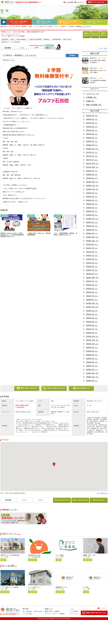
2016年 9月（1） (92, 145)
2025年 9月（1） (92, 369)
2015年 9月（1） (92, 134)
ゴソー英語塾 (60, 555)
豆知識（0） (90, 101)
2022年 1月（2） (92, 255)
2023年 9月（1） (92, 300)
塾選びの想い (49, 611)
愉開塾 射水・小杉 (89, 555)
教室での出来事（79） (94, 105)
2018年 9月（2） (92, 178)
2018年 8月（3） (92, 174)
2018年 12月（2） (92, 189)
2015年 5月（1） (92, 123)
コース (17, 51)
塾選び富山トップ (5, 26)
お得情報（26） (91, 97)
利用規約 (62, 613)
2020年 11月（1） (92, 241)
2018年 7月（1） (92, 171)
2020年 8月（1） (92, 233)
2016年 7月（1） (92, 141)
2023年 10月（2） (92, 303)
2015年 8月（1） (92, 130)
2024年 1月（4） (92, 311)
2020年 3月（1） (92, 222)
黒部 (30, 26)
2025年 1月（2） (92, 347)
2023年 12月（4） (92, 307)
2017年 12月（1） (92, 167)
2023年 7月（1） (92, 296)
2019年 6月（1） (92, 204)
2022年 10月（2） (92, 277)
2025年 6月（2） (92, 362)
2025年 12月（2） (92, 377)
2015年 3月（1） (92, 116)
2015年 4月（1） (92, 119)
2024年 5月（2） (92, 322)
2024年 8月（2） (92, 333)
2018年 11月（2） (92, 185)
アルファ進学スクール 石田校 (43, 26)
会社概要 (56, 611)
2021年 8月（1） (92, 252)
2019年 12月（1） (92, 219)
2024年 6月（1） (92, 325)
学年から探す (38, 611)
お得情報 (63, 26)
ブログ (56, 26)
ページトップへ (104, 608)
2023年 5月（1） (92, 288)
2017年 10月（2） (92, 163)
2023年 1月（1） (92, 281)
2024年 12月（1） (92, 344)
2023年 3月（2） (92, 285)
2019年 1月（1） (92, 193)
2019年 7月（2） (92, 208)
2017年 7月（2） (92, 160)
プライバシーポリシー (51, 613)
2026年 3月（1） (92, 380)
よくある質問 (69, 2)
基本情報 (4, 51)
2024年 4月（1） (92, 318)
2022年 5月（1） (92, 266)
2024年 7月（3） (92, 329)
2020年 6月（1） (92, 230)
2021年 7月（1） (92, 248)
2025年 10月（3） (92, 373)
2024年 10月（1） (92, 336)
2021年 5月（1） (92, 244)
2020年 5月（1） (92, 226)
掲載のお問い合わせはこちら (92, 616)
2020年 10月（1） (92, 237)
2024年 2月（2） (92, 314)
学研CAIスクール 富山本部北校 (9, 555)
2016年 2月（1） (92, 138)
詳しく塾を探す (27, 611)
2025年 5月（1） (92, 358)
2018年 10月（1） (92, 182)
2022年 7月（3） (92, 270)
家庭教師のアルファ (62, 587)
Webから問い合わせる (80, 500)
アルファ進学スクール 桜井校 (9, 587)
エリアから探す (27, 613)
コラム (72, 609)
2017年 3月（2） (92, 156)
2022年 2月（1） (92, 259)
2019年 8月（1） (92, 211)
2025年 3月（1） (92, 351)
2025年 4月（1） (92, 355)
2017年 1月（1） (92, 152)
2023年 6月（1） (92, 292)
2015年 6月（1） (92, 127)
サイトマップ (80, 2)
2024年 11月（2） (92, 340)
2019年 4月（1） (92, 200)
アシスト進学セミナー (34, 587)
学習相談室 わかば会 (34, 555)
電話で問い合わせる (62, 500)
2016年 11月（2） (92, 149)
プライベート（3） (93, 94)
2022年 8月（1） (92, 274)
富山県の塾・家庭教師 (20, 26)
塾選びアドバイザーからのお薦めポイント (52, 52)
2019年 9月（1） (92, 215)
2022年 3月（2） (92, 263)
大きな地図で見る (102, 493)
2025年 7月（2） (92, 366)
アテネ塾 (85, 587)
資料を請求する (98, 500)
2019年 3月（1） (92, 196)
